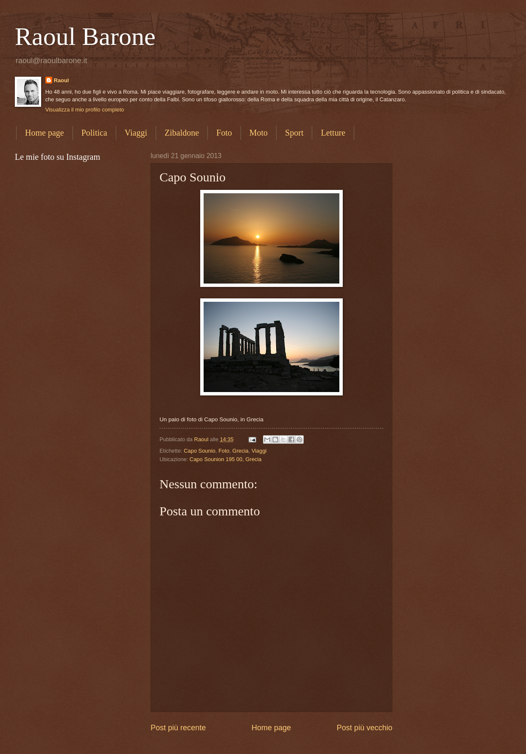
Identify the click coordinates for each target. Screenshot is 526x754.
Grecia (240, 451)
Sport (294, 132)
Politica (94, 132)
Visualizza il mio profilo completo (84, 109)
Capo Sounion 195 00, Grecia (226, 459)
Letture (333, 132)
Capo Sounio (199, 451)
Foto (224, 132)
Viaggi (136, 132)
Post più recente (178, 727)
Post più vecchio (364, 727)
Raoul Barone (85, 36)
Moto (258, 132)
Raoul (61, 80)
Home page (44, 132)
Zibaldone (182, 132)
